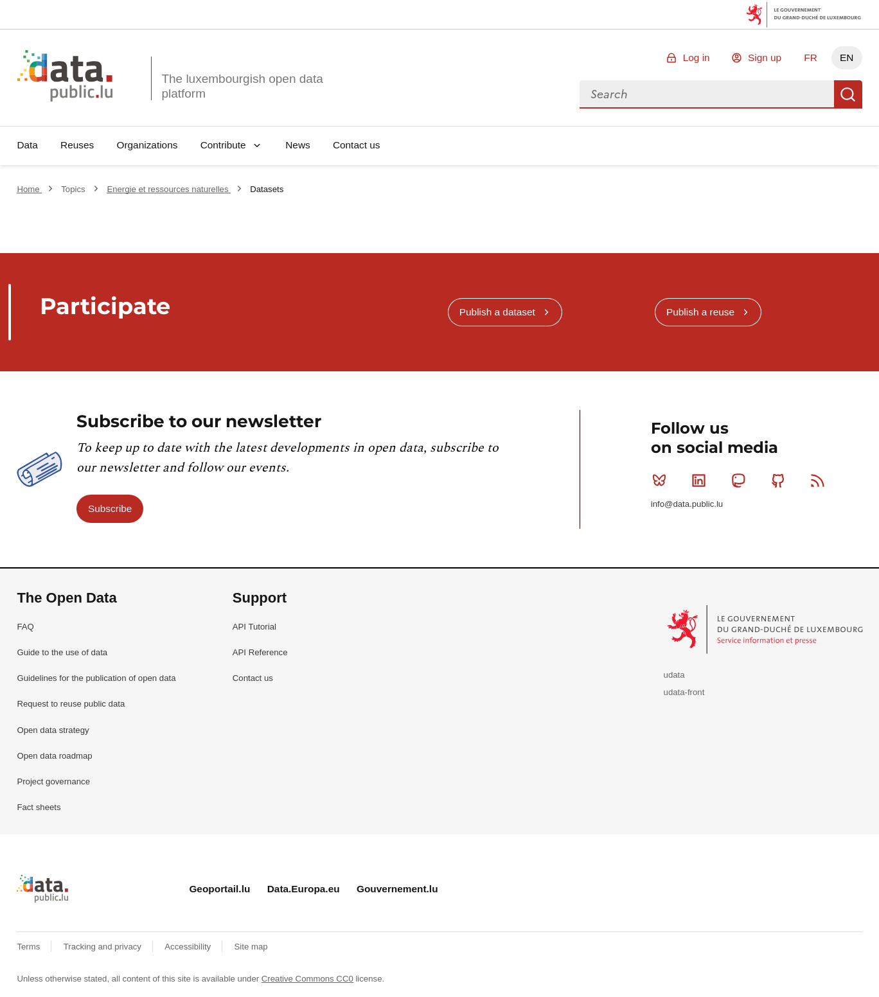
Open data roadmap (54, 756)
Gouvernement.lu (397, 888)
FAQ (25, 626)
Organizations (146, 144)
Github (781, 480)
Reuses (77, 144)
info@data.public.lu (687, 504)
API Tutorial (254, 626)
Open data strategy (53, 730)
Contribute (223, 144)
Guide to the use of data (62, 652)
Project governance (53, 781)
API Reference (260, 652)
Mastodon (741, 480)
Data (27, 144)
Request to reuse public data (71, 704)
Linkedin (701, 480)
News (297, 144)
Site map (251, 946)
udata (674, 675)
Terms (29, 946)
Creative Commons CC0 (307, 979)
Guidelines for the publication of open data (96, 678)
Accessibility (188, 946)
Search (848, 94)
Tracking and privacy (104, 946)
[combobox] (707, 94)
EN (846, 57)
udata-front (684, 692)
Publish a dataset (497, 311)
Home (29, 189)
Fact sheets (38, 807)
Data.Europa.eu (303, 888)
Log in (696, 57)
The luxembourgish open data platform (242, 86)
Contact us (356, 144)
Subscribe (110, 508)
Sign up (764, 57)
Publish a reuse (700, 311)
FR (810, 57)
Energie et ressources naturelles (169, 189)
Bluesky (662, 480)
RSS (820, 480)
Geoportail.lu (219, 888)
